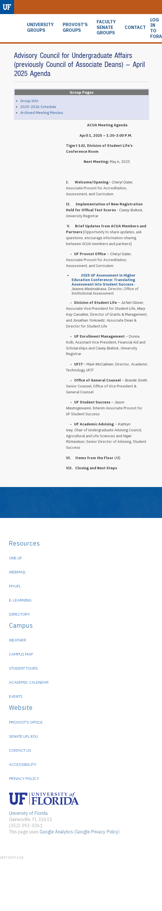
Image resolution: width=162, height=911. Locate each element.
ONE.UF (15, 557)
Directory (19, 614)
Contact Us (20, 750)
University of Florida (28, 813)
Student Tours (23, 668)
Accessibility (22, 764)
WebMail (17, 572)
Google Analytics (56, 831)
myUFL (15, 586)
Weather (17, 640)
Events (15, 696)
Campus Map (21, 654)
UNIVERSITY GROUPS (40, 27)
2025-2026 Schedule (38, 106)
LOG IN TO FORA (156, 28)
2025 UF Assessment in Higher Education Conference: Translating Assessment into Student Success (104, 280)
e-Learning (20, 600)
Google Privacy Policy (97, 831)
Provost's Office (26, 722)
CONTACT (135, 27)
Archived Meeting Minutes (41, 112)
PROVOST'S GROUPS (75, 27)
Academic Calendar (29, 682)
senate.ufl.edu (23, 736)
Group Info (29, 100)
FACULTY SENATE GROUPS (106, 27)
